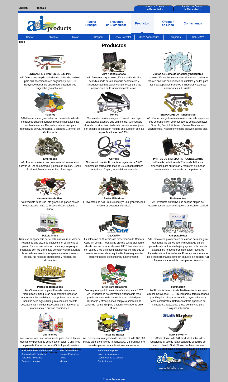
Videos (63, 361)
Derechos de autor (31, 361)
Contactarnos (104, 361)
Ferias (63, 357)
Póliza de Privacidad (32, 357)
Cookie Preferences (114, 379)
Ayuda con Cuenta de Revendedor (192, 8)
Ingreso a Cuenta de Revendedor (154, 8)
